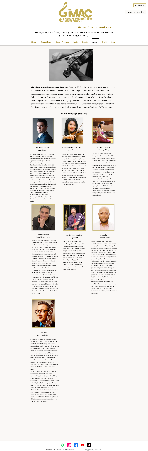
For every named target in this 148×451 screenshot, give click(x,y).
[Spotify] (62, 445)
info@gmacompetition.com (93, 450)
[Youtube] (83, 445)
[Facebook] (76, 445)
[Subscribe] (139, 5)
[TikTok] (89, 445)
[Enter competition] (135, 12)
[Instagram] (69, 445)
